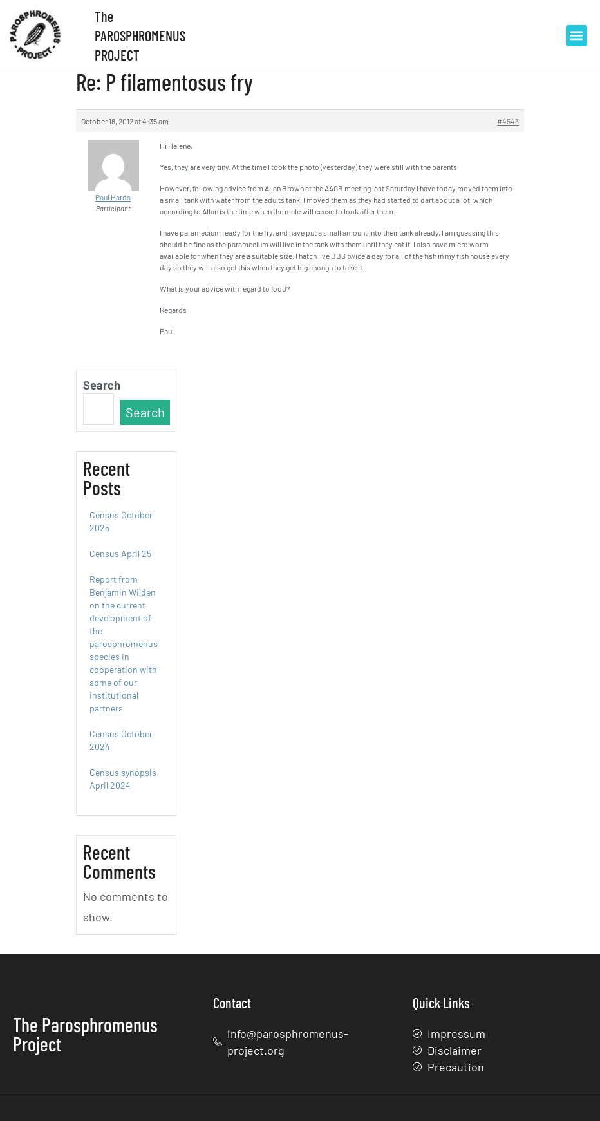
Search (101, 385)
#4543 (508, 121)
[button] (576, 35)
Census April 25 (120, 553)
